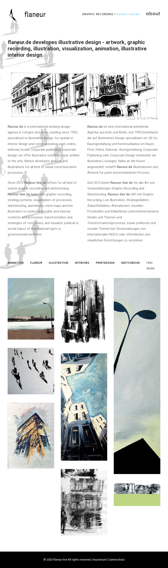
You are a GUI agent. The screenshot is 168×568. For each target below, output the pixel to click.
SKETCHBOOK (130, 263)
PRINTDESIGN (105, 263)
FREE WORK (150, 265)
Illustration (58, 263)
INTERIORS (82, 263)
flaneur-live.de (110, 14)
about (153, 14)
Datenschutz (117, 559)
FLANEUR (36, 263)
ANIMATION (16, 263)
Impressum (100, 559)
